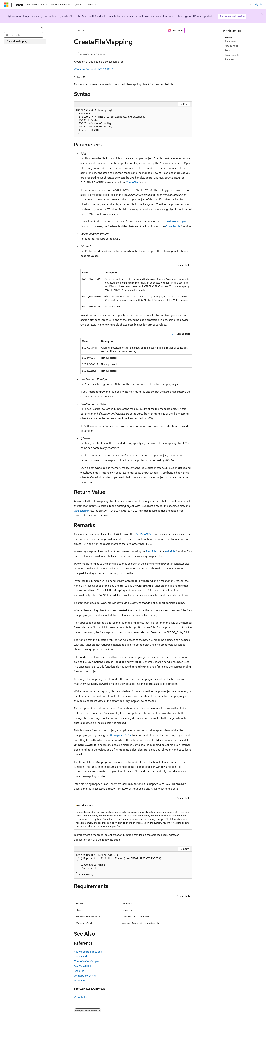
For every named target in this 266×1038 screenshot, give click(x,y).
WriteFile (170, 551)
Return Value (231, 45)
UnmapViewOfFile (121, 735)
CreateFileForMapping (174, 221)
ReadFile (151, 551)
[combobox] (23, 35)
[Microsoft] (6, 4)
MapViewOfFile (144, 534)
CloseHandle (172, 226)
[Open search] (249, 5)
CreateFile (132, 182)
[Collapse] (42, 28)
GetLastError (81, 510)
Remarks (229, 50)
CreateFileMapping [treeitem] (17, 41)
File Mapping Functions (88, 951)
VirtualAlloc (81, 997)
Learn (77, 30)
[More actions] (189, 30)
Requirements (232, 54)
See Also (229, 59)
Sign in (258, 4)
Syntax (228, 36)
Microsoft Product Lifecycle (99, 16)
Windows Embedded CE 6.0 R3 (92, 69)
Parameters (230, 41)
